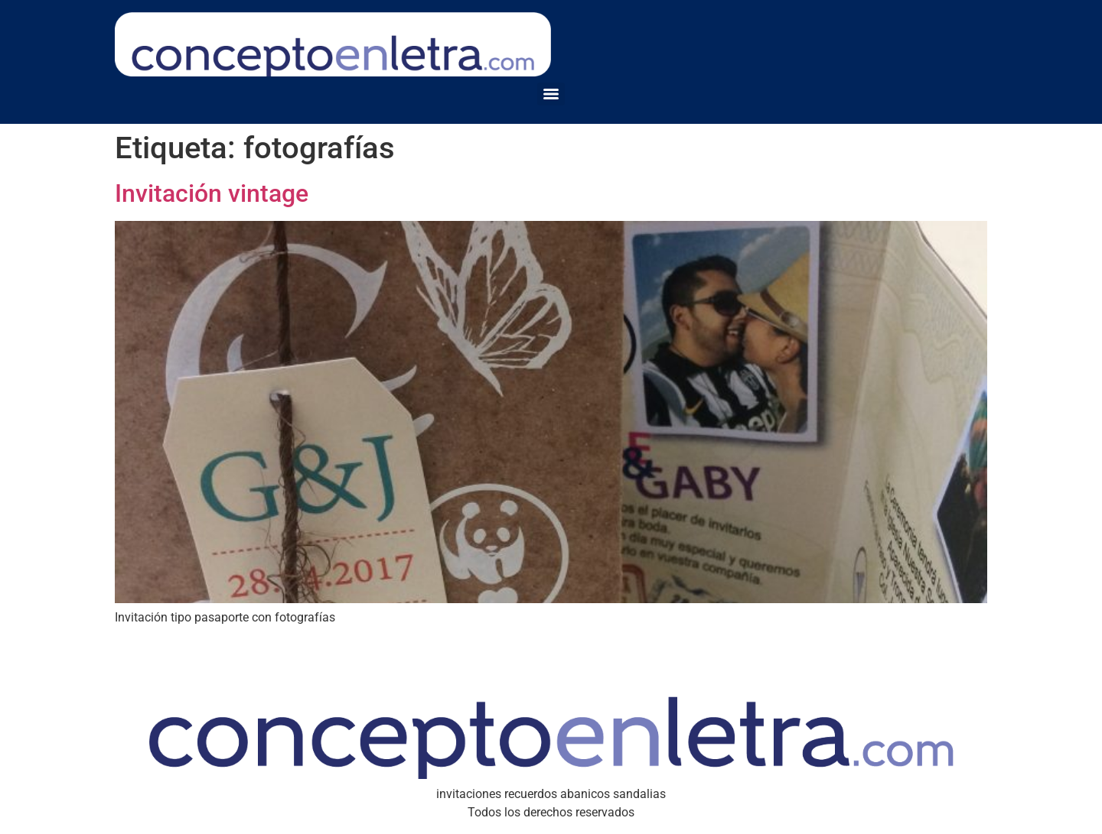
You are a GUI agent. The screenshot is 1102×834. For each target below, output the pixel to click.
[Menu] (551, 94)
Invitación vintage (211, 193)
